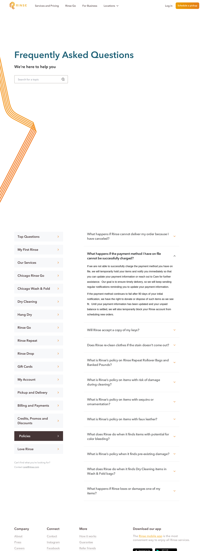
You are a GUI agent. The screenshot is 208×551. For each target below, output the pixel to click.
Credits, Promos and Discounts (39, 421)
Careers (19, 548)
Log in (168, 5)
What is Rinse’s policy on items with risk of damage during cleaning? (131, 382)
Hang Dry (39, 315)
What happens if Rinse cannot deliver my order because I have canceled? (131, 236)
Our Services (39, 263)
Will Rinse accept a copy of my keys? (131, 330)
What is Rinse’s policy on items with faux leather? (131, 419)
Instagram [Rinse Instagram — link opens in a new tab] (53, 542)
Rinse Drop (39, 353)
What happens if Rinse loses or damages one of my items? (131, 491)
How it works (87, 536)
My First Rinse (39, 250)
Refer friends (87, 548)
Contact (52, 536)
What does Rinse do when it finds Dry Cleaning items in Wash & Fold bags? (131, 471)
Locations (111, 5)
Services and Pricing (47, 5)
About (18, 536)
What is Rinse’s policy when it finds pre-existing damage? (131, 454)
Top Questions (39, 237)
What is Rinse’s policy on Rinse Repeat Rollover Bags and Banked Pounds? (131, 362)
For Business (89, 5)
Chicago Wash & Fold (39, 289)
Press (17, 542)
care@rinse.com (31, 467)
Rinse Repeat (39, 340)
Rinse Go (70, 5)
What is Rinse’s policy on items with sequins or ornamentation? (131, 402)
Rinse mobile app (150, 536)
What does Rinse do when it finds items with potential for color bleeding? (131, 436)
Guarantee (86, 542)
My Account (39, 379)
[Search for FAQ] (41, 79)
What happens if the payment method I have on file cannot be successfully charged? (131, 256)
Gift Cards (39, 366)
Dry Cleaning (39, 302)
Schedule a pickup (187, 5)
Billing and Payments (39, 405)
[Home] (18, 6)
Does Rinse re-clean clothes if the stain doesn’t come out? (131, 345)
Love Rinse (39, 449)
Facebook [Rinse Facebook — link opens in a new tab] (53, 548)
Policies (39, 436)
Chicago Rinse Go (39, 276)
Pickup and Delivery (39, 392)
